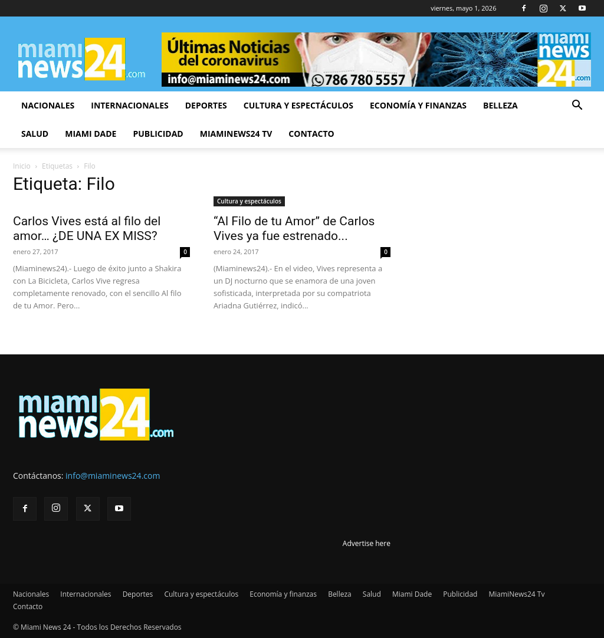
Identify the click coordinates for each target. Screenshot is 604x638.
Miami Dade (90, 133)
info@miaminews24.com (112, 475)
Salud (34, 133)
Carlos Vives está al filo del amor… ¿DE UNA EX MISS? (86, 228)
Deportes (206, 105)
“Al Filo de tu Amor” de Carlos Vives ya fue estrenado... (294, 228)
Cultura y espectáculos (298, 105)
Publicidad (158, 133)
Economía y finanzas (418, 105)
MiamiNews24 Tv (236, 133)
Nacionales (47, 105)
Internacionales (129, 105)
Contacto (311, 133)
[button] (577, 106)
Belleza (500, 105)
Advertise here (366, 543)
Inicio (22, 166)
